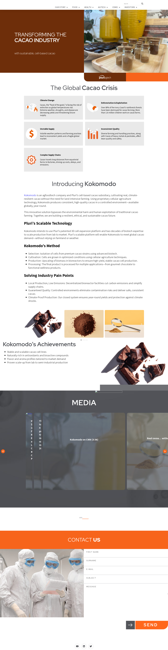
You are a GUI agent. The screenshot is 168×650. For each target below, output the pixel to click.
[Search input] (132, 4)
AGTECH (103, 8)
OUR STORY (61, 8)
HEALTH (89, 8)
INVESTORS (131, 8)
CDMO (116, 8)
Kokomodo (30, 196)
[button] (26, 325)
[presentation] (100, 601)
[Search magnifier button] (142, 4)
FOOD (76, 8)
